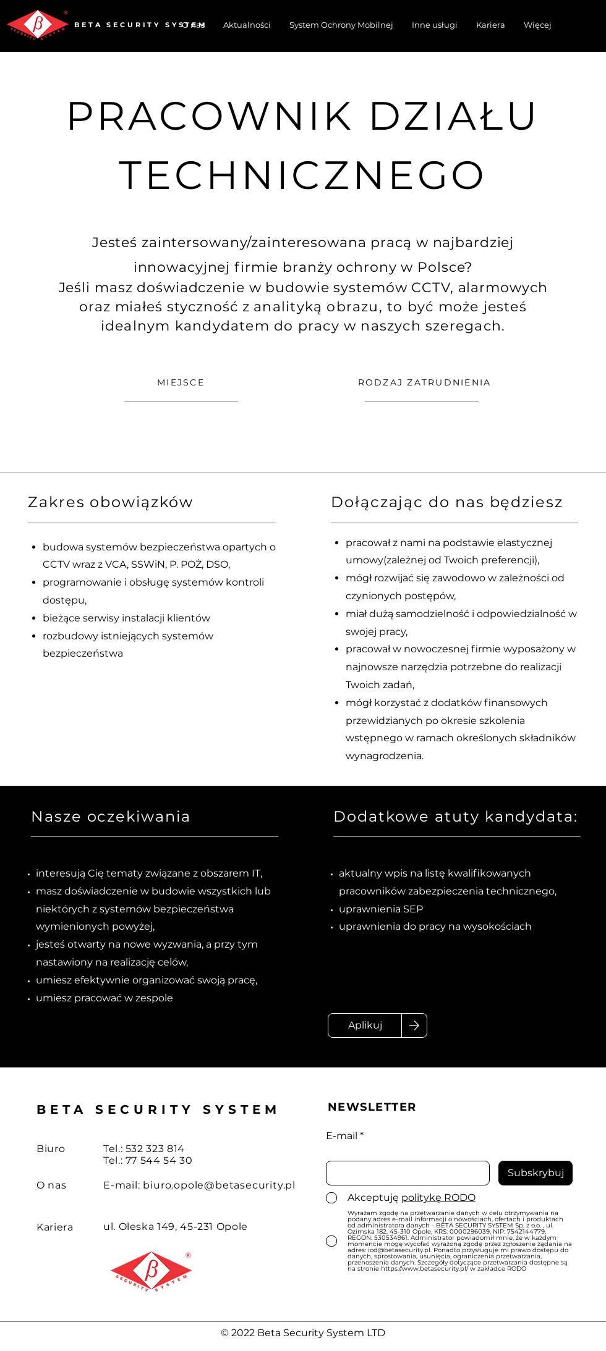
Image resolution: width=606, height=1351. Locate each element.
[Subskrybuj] (535, 1173)
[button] (537, 24)
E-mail (341, 1136)
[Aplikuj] (365, 1025)
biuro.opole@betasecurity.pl (219, 1185)
